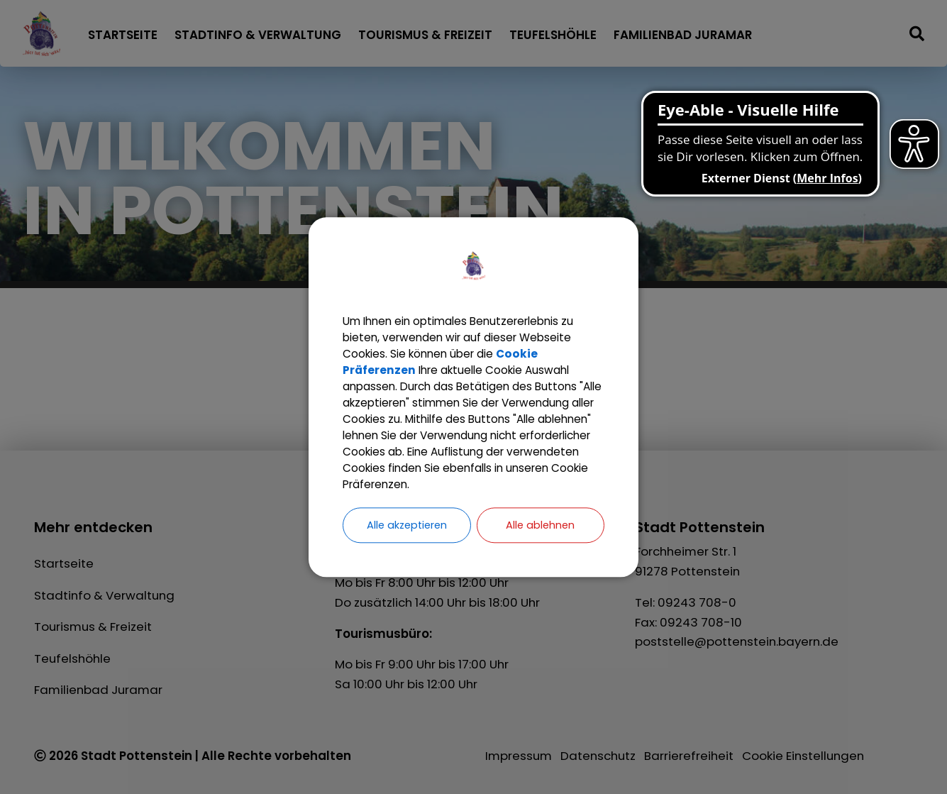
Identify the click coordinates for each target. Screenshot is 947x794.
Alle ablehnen (540, 537)
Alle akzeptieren (406, 537)
